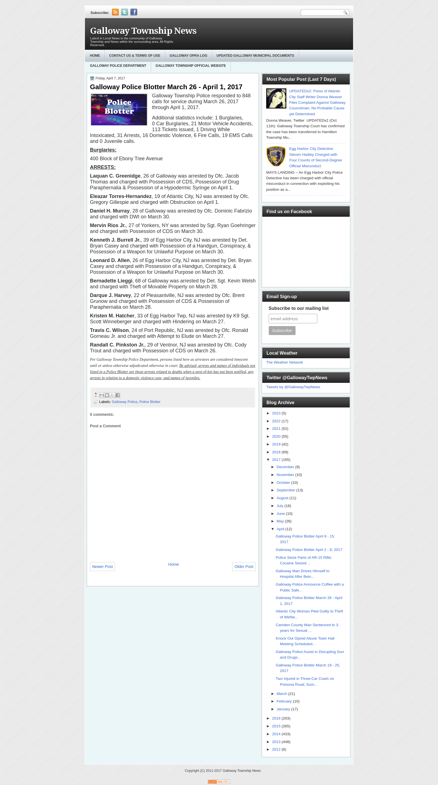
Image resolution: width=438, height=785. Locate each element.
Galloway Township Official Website (191, 66)
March (282, 694)
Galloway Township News (143, 31)
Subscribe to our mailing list (299, 308)
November (286, 475)
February (285, 701)
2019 (277, 444)
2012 (277, 749)
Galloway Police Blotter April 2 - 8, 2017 (309, 550)
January (284, 709)
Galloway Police (124, 402)
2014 (277, 734)
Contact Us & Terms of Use (134, 56)
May (281, 521)
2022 (277, 421)
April (281, 529)
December (286, 467)
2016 (277, 718)
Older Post (243, 566)
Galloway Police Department (118, 66)
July (280, 506)
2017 (277, 460)
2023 (277, 413)
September (286, 490)
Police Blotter (150, 402)
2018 (277, 452)
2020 (277, 436)
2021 (277, 428)
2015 (277, 726)
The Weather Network (284, 362)
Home (95, 56)
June (281, 513)
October (284, 482)
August (283, 498)
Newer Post (102, 566)
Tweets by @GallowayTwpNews (293, 387)
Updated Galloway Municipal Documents (255, 56)
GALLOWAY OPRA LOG (188, 56)
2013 (277, 742)
